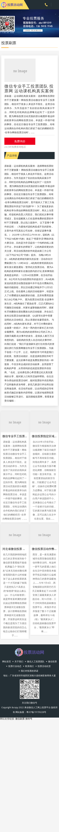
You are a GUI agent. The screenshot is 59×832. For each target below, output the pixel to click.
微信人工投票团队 (35, 661)
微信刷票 (20, 718)
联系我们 (29, 666)
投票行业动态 (14, 666)
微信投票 (52, 661)
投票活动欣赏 (44, 666)
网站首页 (6, 661)
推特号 (28, 718)
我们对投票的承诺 (29, 670)
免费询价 (19, 141)
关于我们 (19, 661)
